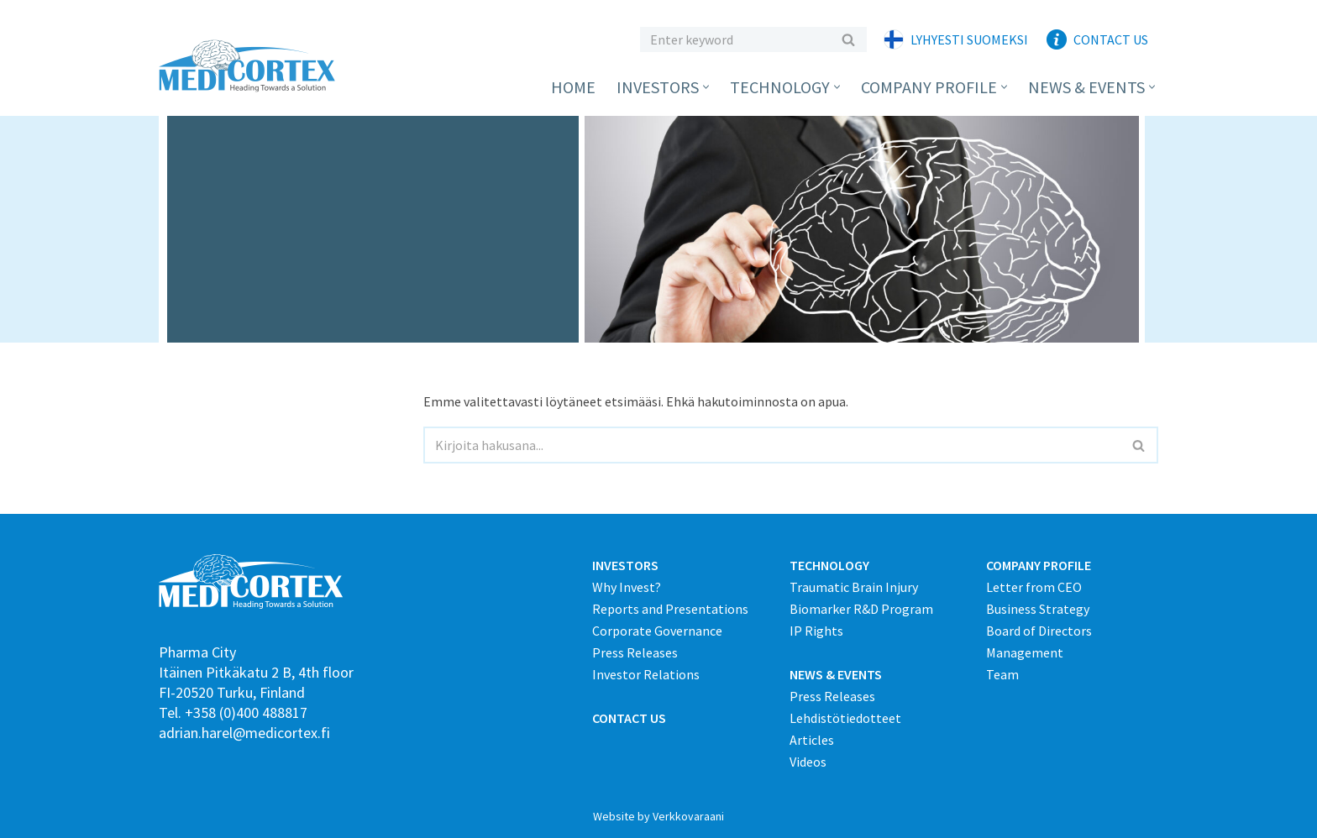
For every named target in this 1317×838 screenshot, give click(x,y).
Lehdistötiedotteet (845, 718)
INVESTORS (625, 565)
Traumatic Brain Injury (854, 587)
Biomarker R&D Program (861, 608)
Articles (812, 739)
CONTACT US (629, 718)
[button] (706, 87)
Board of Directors (1039, 630)
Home (573, 86)
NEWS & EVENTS (836, 674)
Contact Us (1110, 39)
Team (1002, 674)
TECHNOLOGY (829, 565)
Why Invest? (626, 587)
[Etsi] (734, 39)
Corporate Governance (657, 630)
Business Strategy (1037, 608)
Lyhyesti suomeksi (969, 39)
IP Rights (816, 630)
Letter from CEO (1034, 587)
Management (1024, 652)
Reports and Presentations (670, 608)
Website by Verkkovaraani (658, 816)
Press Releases (635, 652)
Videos (808, 761)
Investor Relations (646, 674)
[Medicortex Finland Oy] (251, 65)
